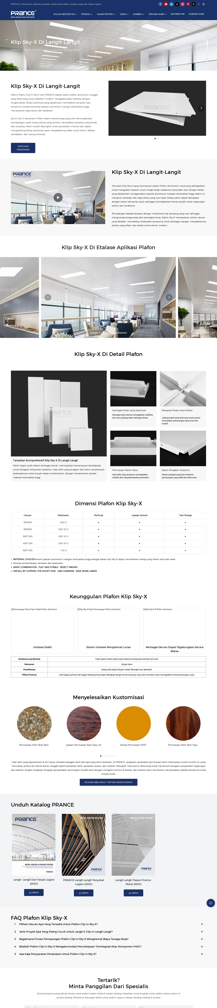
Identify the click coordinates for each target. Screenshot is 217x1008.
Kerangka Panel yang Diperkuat (129, 410)
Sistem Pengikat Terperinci (176, 470)
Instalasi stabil (42, 647)
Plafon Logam (41, 50)
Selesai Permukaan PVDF (133, 745)
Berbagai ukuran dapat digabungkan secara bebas (174, 649)
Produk (27, 50)
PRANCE (15, 50)
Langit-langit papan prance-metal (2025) (133, 883)
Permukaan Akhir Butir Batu (34, 745)
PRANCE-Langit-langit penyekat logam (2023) (83, 883)
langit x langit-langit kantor (108, 332)
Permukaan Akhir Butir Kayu (183, 745)
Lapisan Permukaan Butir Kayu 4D (83, 745)
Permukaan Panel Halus (125, 470)
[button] (155, 138)
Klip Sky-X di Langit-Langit (66, 50)
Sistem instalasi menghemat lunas (108, 647)
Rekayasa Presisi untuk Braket (177, 410)
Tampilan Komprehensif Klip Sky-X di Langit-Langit (45, 460)
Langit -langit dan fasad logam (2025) (33, 882)
